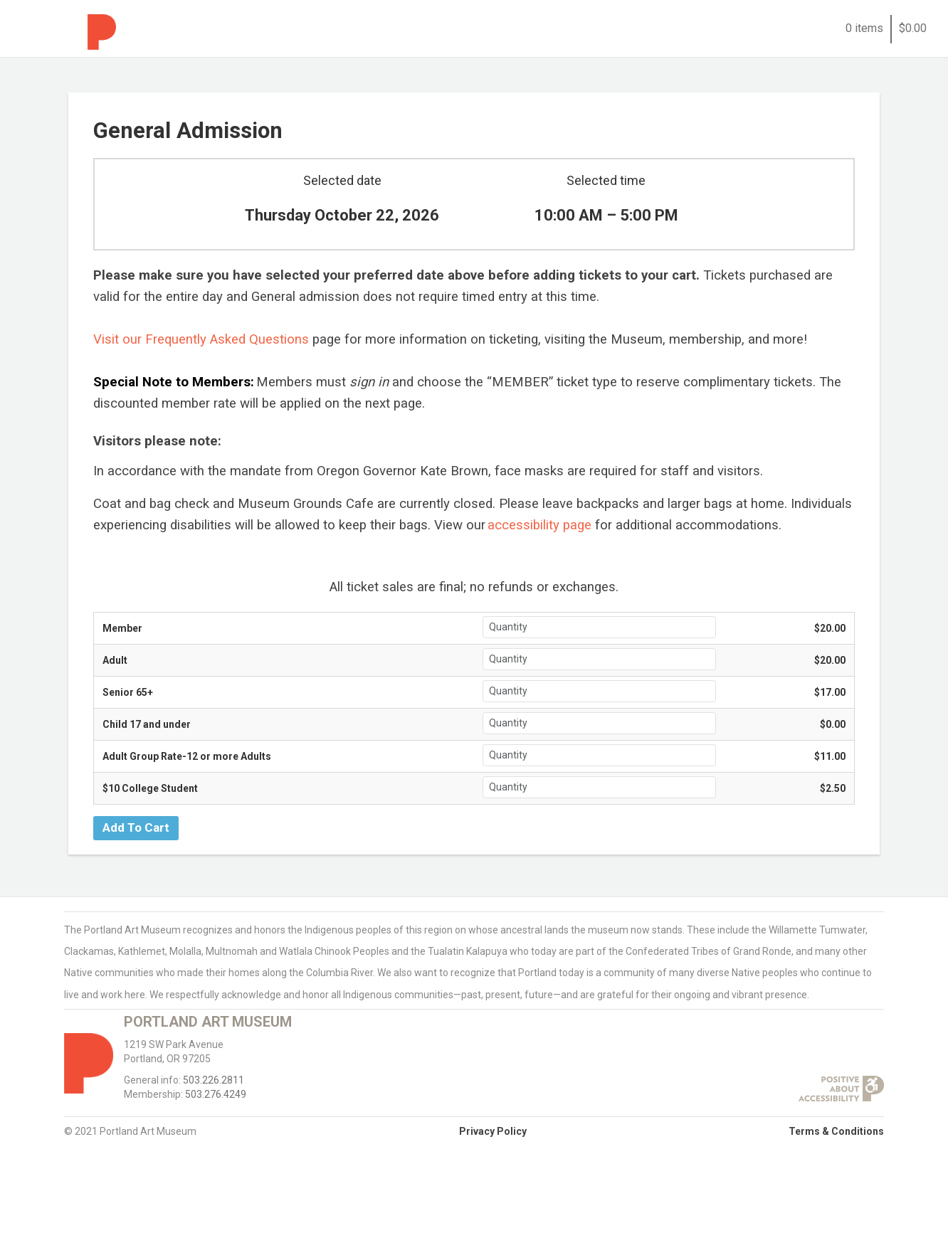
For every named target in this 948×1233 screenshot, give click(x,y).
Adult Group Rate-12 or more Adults (186, 756)
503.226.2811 (213, 1080)
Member (122, 628)
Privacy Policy (493, 1131)
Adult (114, 660)
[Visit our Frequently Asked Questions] (201, 340)
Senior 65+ (127, 692)
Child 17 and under (146, 724)
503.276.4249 (215, 1094)
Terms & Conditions (836, 1131)
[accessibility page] (538, 525)
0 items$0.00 (886, 28)
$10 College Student (150, 788)
